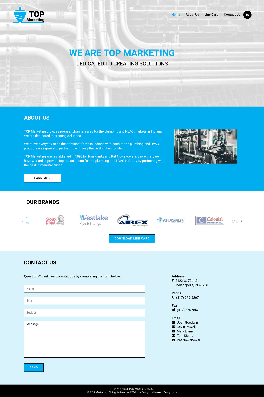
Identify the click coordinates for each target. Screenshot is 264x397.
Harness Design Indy (165, 392)
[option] (132, 220)
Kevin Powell (186, 327)
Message (84, 339)
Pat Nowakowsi (188, 340)
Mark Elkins (185, 331)
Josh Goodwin (187, 322)
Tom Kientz (185, 335)
